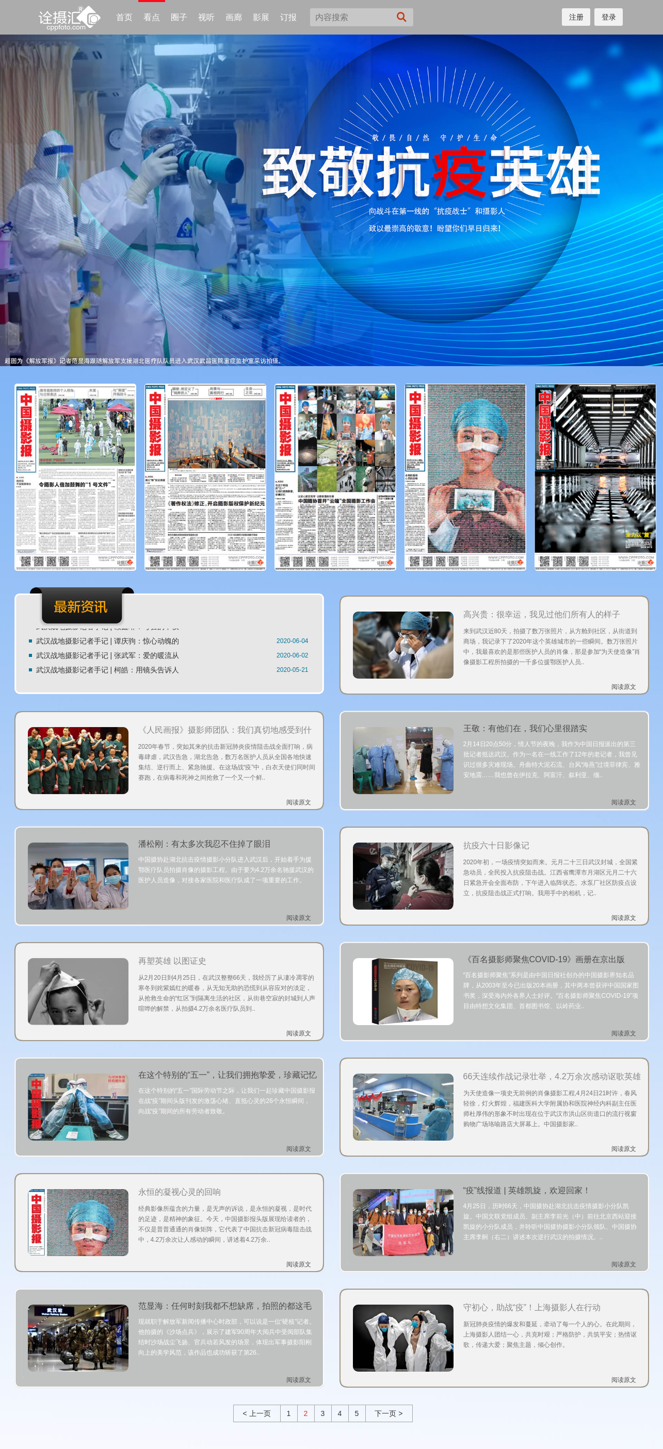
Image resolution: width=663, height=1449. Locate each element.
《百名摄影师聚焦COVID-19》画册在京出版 (544, 959)
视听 (206, 17)
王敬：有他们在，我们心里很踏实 (525, 728)
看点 (151, 17)
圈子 (179, 17)
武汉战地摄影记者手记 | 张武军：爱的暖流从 (107, 657)
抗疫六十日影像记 (496, 845)
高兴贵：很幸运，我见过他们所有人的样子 (541, 614)
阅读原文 (623, 686)
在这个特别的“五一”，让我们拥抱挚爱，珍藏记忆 (227, 1075)
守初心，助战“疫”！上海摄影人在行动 (532, 1307)
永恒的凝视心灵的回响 (179, 1192)
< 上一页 (256, 1413)
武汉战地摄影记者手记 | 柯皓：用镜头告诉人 (107, 671)
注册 (576, 17)
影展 (261, 17)
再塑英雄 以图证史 (172, 961)
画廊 (233, 17)
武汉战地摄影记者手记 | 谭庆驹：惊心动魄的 (107, 642)
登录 (609, 17)
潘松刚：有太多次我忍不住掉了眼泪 (204, 843)
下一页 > (388, 1413)
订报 (288, 17)
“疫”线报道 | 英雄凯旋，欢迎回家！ (527, 1190)
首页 (124, 17)
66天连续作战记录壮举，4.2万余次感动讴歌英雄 (552, 1076)
